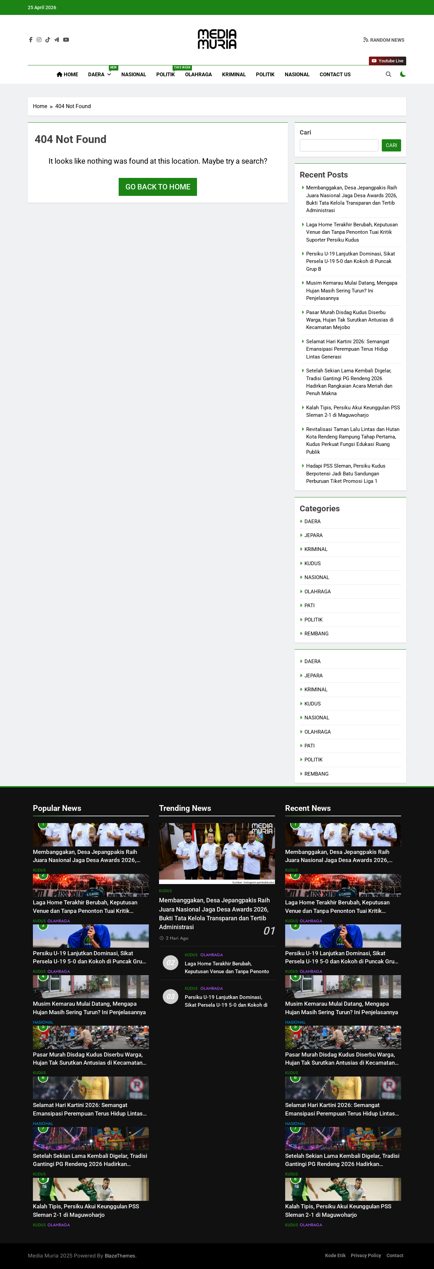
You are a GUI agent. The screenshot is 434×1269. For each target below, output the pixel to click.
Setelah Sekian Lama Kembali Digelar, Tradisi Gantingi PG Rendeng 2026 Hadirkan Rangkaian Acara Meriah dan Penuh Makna (90, 1164)
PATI (309, 605)
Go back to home (157, 187)
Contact (395, 1255)
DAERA (102, 71)
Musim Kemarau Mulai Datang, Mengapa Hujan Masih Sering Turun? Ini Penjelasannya (351, 290)
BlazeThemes (120, 1255)
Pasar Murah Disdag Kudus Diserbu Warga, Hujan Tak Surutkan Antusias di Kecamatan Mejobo (350, 320)
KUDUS (312, 563)
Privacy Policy (366, 1255)
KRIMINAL (234, 74)
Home (67, 74)
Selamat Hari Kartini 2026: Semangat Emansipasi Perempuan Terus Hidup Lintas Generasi (347, 349)
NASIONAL (133, 74)
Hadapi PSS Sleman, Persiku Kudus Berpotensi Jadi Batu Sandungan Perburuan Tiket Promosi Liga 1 (346, 473)
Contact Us (335, 74)
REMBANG (316, 634)
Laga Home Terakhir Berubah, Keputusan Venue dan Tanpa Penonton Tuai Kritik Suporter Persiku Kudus (352, 232)
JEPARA (313, 535)
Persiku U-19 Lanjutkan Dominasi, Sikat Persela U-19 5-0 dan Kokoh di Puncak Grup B (350, 261)
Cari (305, 132)
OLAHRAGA (198, 74)
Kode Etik (335, 1255)
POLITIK (168, 71)
